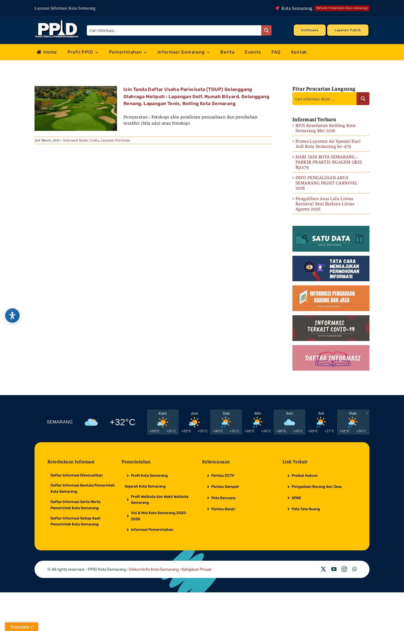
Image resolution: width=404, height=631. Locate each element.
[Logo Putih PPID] (57, 20)
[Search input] (174, 30)
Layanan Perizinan (115, 140)
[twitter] (323, 569)
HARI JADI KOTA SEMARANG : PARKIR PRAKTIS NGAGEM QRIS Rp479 (329, 162)
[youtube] (333, 569)
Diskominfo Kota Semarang (154, 569)
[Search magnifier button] (266, 30)
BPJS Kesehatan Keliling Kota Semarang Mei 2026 (326, 128)
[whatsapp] (354, 569)
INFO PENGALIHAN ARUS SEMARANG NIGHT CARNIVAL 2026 (327, 183)
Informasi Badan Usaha (81, 140)
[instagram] (344, 569)
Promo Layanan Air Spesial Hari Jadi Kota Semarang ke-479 (328, 144)
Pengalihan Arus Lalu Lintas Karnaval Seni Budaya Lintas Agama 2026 (325, 203)
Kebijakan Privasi (196, 569)
